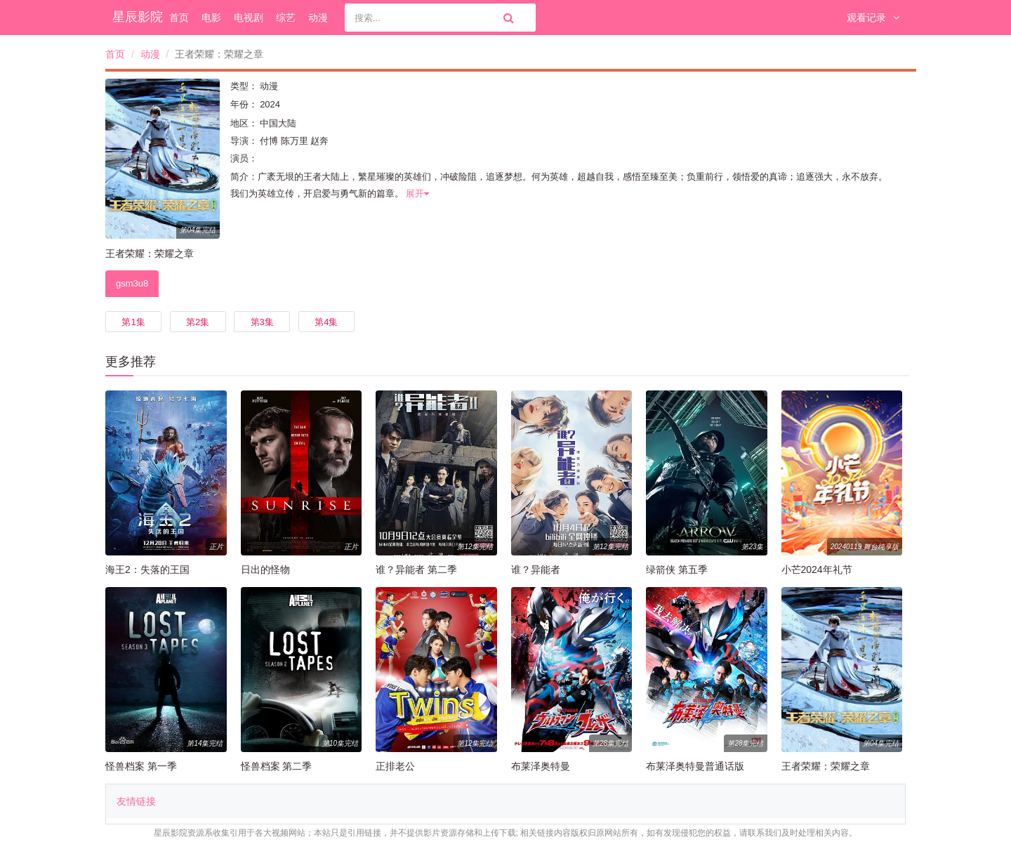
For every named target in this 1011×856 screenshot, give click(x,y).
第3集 (262, 322)
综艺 (286, 17)
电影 (211, 17)
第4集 (326, 322)
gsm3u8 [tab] (132, 283)
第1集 (133, 322)
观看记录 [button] (873, 17)
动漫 (318, 17)
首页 (179, 17)
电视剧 (248, 17)
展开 (417, 193)
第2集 (197, 322)
